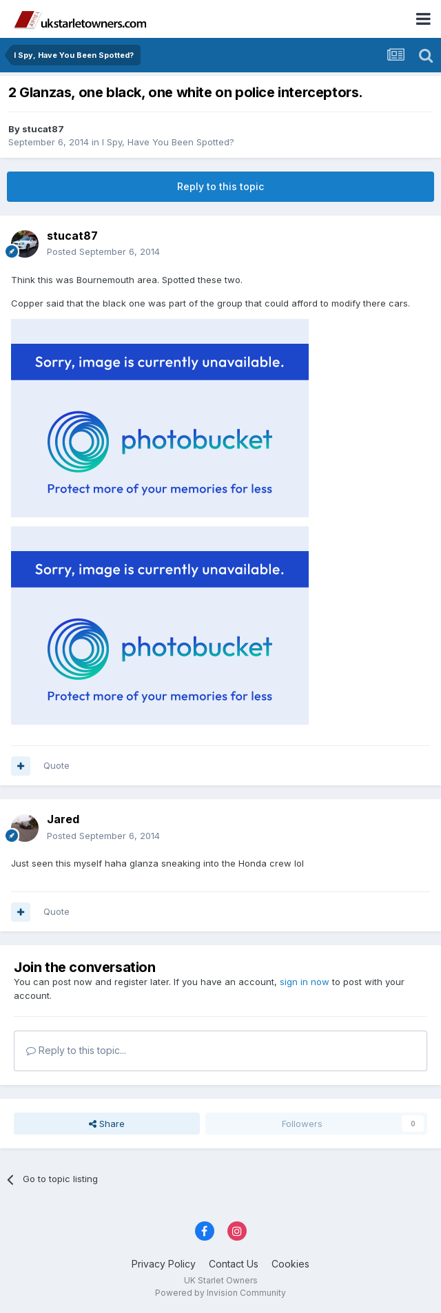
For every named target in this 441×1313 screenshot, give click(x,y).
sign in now (304, 981)
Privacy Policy (164, 1264)
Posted (103, 251)
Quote (56, 765)
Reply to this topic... (76, 1050)
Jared (63, 819)
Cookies (290, 1264)
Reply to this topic (220, 186)
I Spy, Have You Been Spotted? (168, 141)
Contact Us (233, 1264)
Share (107, 1123)
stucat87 (43, 128)
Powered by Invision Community (220, 1293)
